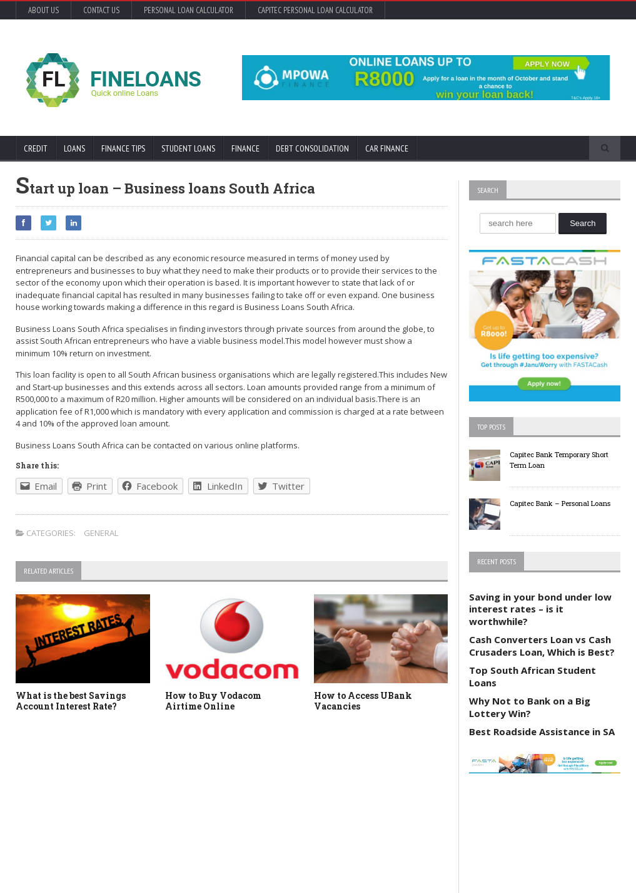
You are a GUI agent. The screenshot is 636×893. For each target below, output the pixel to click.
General (101, 533)
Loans (74, 148)
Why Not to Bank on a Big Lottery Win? (529, 707)
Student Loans (188, 148)
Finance (245, 148)
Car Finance (386, 148)
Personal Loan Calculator (188, 10)
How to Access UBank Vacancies (363, 700)
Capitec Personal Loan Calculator (315, 10)
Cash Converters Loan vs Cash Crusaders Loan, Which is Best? (542, 645)
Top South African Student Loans (532, 676)
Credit (36, 148)
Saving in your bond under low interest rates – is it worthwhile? (540, 609)
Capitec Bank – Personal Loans (560, 503)
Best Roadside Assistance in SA (542, 731)
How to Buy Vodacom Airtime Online (213, 700)
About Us (43, 10)
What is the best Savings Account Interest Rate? (71, 700)
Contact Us (101, 10)
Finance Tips (123, 148)
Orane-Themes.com (86, 866)
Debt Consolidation (312, 148)
